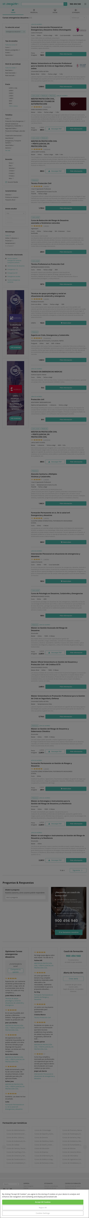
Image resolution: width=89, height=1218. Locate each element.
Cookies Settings (43, 1213)
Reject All (43, 1207)
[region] (44, 1203)
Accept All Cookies (42, 1202)
